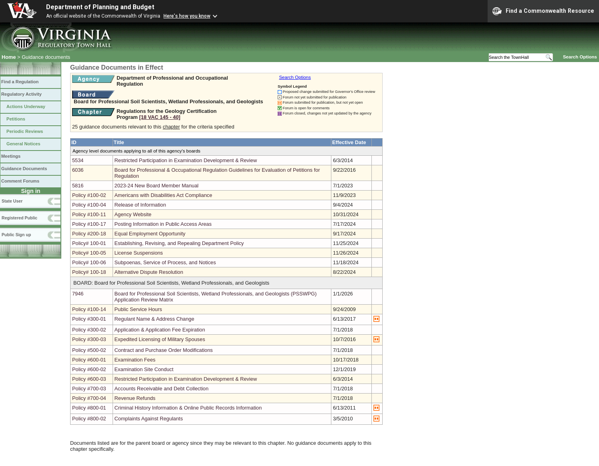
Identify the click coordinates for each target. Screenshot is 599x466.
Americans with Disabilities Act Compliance (163, 195)
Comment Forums (20, 181)
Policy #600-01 (89, 360)
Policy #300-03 (89, 339)
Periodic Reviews (24, 131)
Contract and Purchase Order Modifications (164, 350)
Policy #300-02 (89, 330)
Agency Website (133, 214)
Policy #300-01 (89, 319)
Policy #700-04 (89, 398)
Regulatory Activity (21, 94)
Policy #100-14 (89, 309)
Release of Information (140, 205)
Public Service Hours (138, 309)
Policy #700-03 (89, 389)
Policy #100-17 (89, 224)
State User (12, 201)
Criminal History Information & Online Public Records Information (188, 408)
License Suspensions (139, 253)
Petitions (15, 118)
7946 (77, 294)
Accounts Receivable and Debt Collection (162, 389)
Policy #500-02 (89, 350)
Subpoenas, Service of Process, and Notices (165, 262)
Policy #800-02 (89, 419)
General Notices (23, 143)
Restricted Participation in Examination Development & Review (186, 160)
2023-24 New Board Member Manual (157, 186)
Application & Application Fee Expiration (160, 330)
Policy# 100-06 (89, 262)
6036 (77, 170)
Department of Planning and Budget (100, 7)
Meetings (10, 156)
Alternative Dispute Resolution (149, 272)
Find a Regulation (19, 81)
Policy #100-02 (89, 195)
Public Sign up (16, 234)
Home (9, 57)
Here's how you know (186, 16)
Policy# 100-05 (89, 253)
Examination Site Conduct (144, 369)
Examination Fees (135, 360)
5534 (77, 160)
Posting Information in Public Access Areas (163, 224)
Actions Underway (25, 106)
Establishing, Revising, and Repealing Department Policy (179, 243)
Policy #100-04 (89, 205)
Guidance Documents (24, 168)
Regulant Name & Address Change (154, 319)
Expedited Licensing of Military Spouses (160, 339)
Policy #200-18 (89, 234)
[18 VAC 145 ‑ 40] (159, 117)
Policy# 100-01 (89, 243)
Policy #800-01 (89, 408)
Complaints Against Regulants (149, 419)
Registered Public (19, 217)
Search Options (580, 56)
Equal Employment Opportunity (150, 234)
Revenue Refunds (135, 398)
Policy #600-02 (89, 369)
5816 (77, 186)
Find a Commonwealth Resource (543, 11)
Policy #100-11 (89, 214)
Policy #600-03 (89, 379)
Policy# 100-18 (89, 272)
